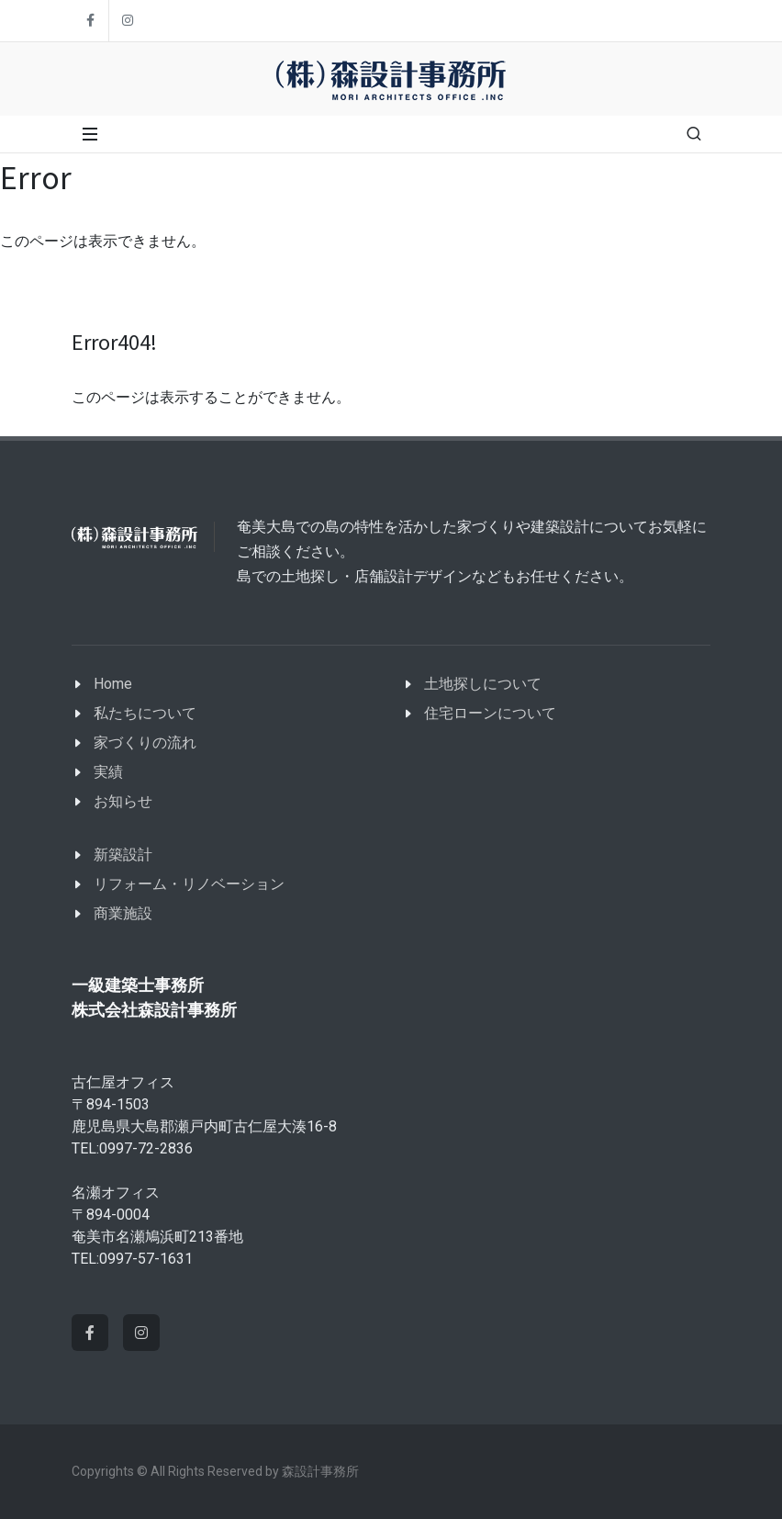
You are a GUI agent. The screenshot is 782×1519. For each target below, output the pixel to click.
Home (113, 683)
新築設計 (123, 854)
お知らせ (123, 801)
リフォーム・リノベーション (189, 884)
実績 (108, 772)
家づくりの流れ (145, 742)
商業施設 (123, 913)
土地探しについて (483, 683)
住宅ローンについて (490, 713)
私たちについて (145, 713)
